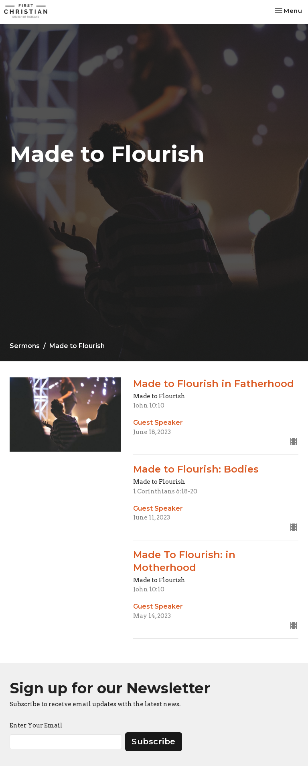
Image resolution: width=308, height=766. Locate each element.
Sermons (25, 346)
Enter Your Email (36, 725)
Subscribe (154, 741)
